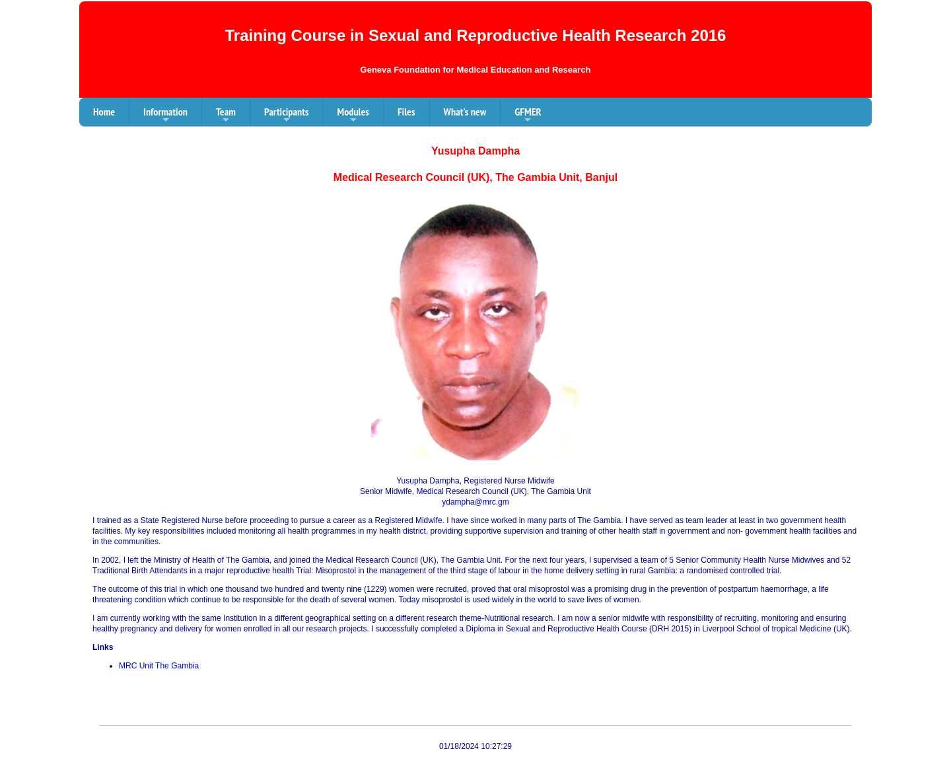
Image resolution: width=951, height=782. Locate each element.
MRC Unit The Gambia (159, 665)
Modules (353, 115)
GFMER (527, 115)
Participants (286, 115)
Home (104, 111)
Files (406, 111)
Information (165, 115)
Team (226, 115)
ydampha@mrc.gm (475, 502)
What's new (465, 111)
